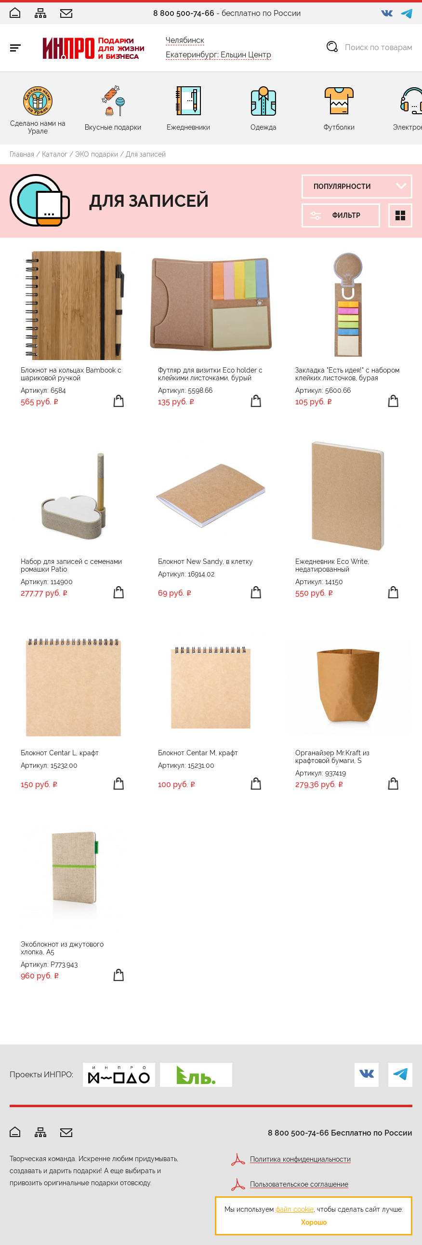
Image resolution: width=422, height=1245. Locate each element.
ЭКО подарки (96, 154)
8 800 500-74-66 (183, 13)
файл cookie (295, 1209)
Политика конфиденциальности (300, 1159)
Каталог (54, 154)
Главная (22, 154)
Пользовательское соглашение (299, 1184)
